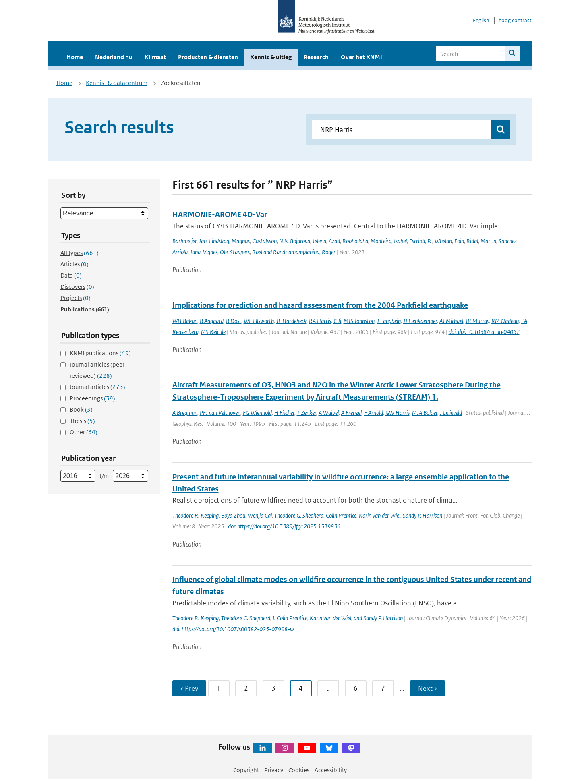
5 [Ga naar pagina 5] (328, 688)
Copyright (246, 770)
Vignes (210, 252)
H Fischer (284, 412)
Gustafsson (264, 241)
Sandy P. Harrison (422, 515)
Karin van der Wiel (379, 515)
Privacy (273, 770)
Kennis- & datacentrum (116, 83)
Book (81, 409)
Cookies (298, 770)
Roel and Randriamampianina (285, 252)
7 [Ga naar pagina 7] (383, 688)
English (481, 20)
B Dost (233, 321)
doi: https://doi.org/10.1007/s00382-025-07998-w (233, 629)
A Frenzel (351, 412)
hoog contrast (515, 20)
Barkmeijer (184, 241)
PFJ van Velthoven (220, 412)
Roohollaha (355, 241)
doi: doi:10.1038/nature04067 (484, 332)
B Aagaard (212, 321)
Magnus (241, 241)
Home (74, 57)
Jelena (319, 241)
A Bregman (184, 412)
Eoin (459, 241)
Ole (224, 252)
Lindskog (219, 241)
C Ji (337, 321)
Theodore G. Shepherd (298, 515)
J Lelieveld (451, 412)
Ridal (472, 241)
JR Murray (477, 321)
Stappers (240, 252)
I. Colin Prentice (290, 618)
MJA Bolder (424, 412)
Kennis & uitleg (271, 57)
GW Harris (397, 412)
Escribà (417, 241)
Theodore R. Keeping (195, 515)
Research (316, 57)
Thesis (82, 421)
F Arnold (373, 412)
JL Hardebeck (291, 321)
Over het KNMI (361, 57)
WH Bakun (184, 321)
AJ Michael (451, 321)
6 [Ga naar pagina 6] (356, 688)
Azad (334, 241)
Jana (195, 252)
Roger (329, 252)
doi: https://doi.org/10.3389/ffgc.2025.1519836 (284, 526)
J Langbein (389, 321)
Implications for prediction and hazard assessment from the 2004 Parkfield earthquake (320, 305)
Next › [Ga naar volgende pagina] (427, 688)
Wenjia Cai (260, 515)
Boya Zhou (233, 515)
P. (429, 241)
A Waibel (329, 412)
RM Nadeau (505, 321)
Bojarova (300, 241)
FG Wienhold (257, 412)
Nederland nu (114, 57)
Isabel (400, 241)
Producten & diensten (208, 57)
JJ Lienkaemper (420, 321)
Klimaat (155, 57)
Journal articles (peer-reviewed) (98, 369)
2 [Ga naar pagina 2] (246, 688)
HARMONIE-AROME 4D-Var (219, 214)
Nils (283, 241)
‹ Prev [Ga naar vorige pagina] (189, 688)
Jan (203, 241)
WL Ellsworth (259, 321)
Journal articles (97, 387)
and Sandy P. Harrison (379, 618)
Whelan (443, 241)
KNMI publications (100, 353)
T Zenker (306, 412)
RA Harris (320, 321)
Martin (488, 241)
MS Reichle (213, 332)
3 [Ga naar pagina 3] (273, 688)
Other (83, 432)
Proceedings (92, 398)
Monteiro (381, 241)
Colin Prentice (341, 515)
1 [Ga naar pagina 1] (219, 688)
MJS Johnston (359, 321)
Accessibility (331, 770)
